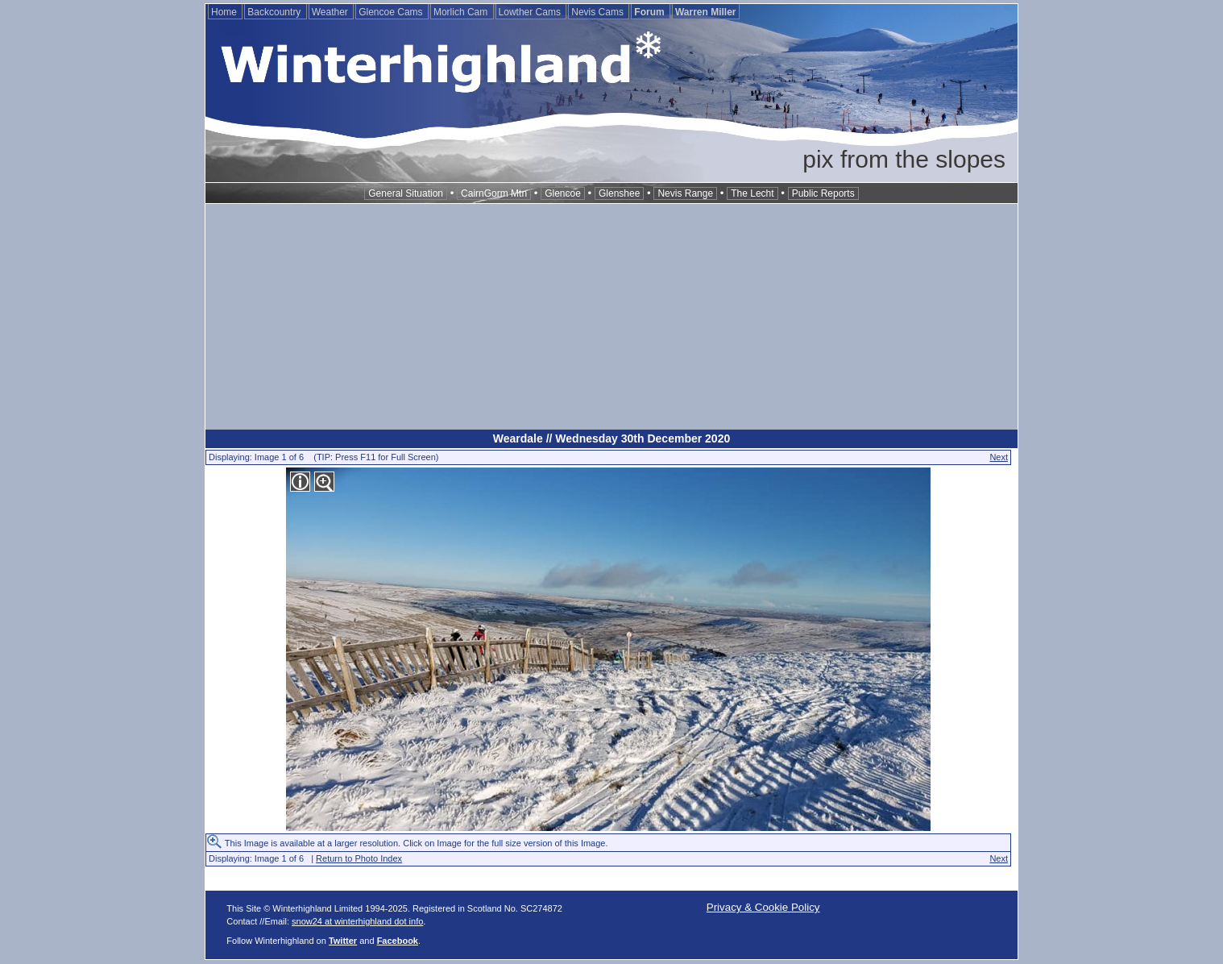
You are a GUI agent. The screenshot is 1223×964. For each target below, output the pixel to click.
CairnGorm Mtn (494, 193)
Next (998, 457)
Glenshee (619, 193)
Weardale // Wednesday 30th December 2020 (611, 438)
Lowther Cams (531, 12)
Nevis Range (685, 193)
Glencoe (563, 193)
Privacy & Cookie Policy (763, 907)
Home (225, 12)
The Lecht (752, 193)
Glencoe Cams (392, 12)
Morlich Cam (462, 12)
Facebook (397, 940)
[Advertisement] (611, 317)
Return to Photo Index (359, 858)
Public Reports (823, 193)
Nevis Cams (598, 12)
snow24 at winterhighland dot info (357, 921)
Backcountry (275, 12)
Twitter (343, 940)
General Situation (405, 193)
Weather (331, 12)
